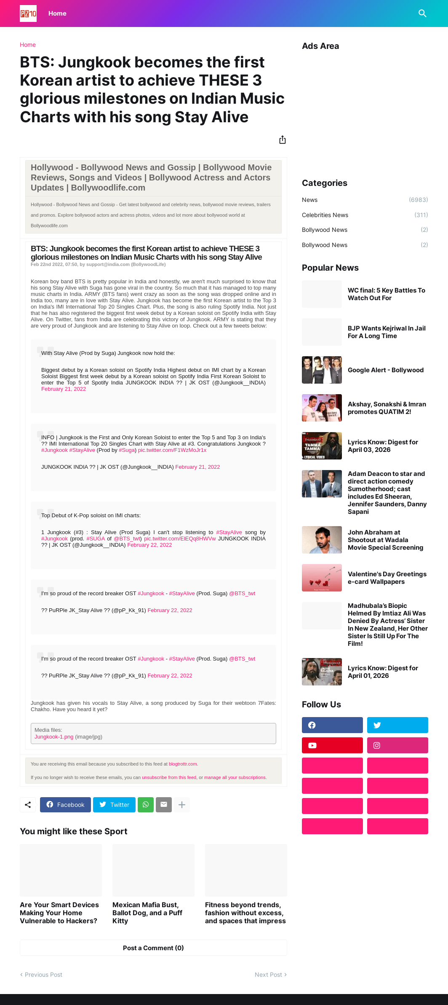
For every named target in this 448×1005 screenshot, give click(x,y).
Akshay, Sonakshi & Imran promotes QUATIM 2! (387, 408)
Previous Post (43, 974)
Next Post (268, 974)
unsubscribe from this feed (169, 777)
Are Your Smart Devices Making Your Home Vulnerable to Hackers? (59, 913)
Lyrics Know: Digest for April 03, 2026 (383, 446)
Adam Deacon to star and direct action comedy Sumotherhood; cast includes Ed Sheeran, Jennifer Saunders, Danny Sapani (387, 493)
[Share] (280, 139)
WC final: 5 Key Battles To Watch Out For (386, 294)
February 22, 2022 (149, 545)
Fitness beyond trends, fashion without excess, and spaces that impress (245, 913)
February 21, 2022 (63, 389)
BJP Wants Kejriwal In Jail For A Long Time (387, 332)
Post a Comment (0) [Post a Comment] (153, 948)
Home (57, 13)
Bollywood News (365, 230)
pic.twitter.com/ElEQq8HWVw (180, 538)
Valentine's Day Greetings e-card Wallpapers (387, 578)
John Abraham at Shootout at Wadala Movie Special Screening (386, 540)
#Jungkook (54, 450)
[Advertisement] (365, 111)
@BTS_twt (127, 538)
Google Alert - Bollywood (386, 370)
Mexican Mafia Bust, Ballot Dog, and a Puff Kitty (147, 913)
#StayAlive (82, 450)
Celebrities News (365, 215)
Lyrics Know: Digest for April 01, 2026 (383, 672)
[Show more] (182, 804)
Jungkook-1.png (54, 737)
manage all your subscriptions (235, 777)
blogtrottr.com (183, 763)
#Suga (127, 450)
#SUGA (95, 538)
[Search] (421, 13)
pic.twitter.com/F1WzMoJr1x (172, 450)
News (365, 200)
